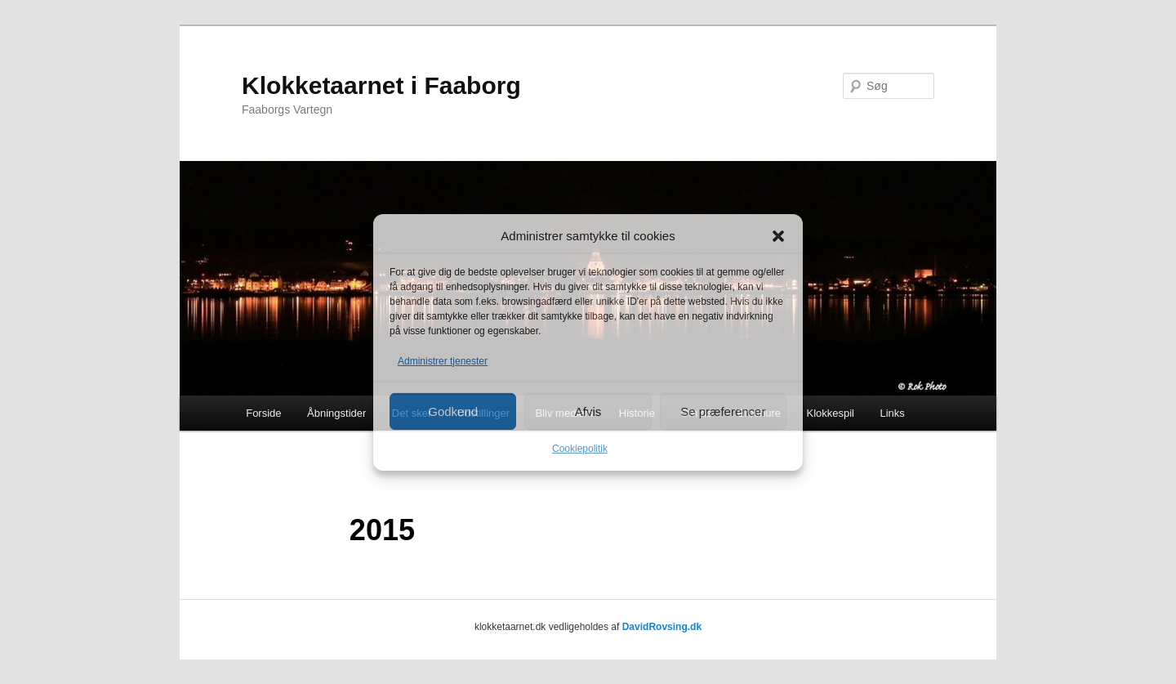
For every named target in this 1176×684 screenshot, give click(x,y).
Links (892, 413)
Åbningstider (336, 413)
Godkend (453, 411)
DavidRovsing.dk (662, 627)
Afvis (588, 411)
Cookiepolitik (580, 448)
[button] (778, 236)
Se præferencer (722, 411)
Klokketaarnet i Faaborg (381, 85)
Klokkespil (830, 413)
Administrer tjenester (443, 361)
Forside (263, 413)
